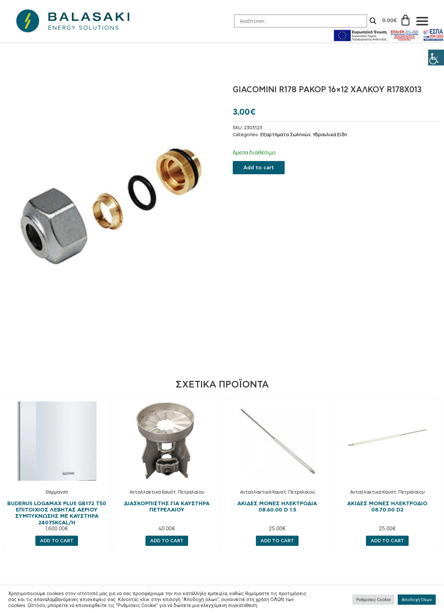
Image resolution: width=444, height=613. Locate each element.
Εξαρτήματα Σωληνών (285, 134)
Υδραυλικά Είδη (330, 134)
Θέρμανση (57, 492)
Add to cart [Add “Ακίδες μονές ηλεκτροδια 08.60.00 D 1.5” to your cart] (277, 541)
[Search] (368, 21)
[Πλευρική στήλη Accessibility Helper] (436, 57)
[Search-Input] (295, 21)
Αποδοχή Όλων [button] (417, 599)
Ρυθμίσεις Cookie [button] (373, 599)
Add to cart (258, 167)
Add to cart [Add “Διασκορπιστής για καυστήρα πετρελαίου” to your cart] (166, 541)
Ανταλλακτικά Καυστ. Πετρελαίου (167, 492)
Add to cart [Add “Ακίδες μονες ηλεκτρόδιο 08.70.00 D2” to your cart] (387, 541)
